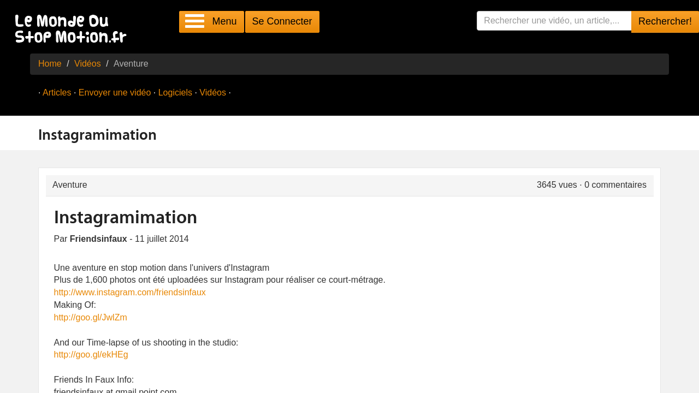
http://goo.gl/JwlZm (90, 317)
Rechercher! (665, 21)
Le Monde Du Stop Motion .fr (73, 29)
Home (50, 63)
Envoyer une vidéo (115, 92)
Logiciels (175, 92)
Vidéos (87, 63)
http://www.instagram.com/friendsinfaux (130, 292)
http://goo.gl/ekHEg (91, 354)
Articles (57, 92)
